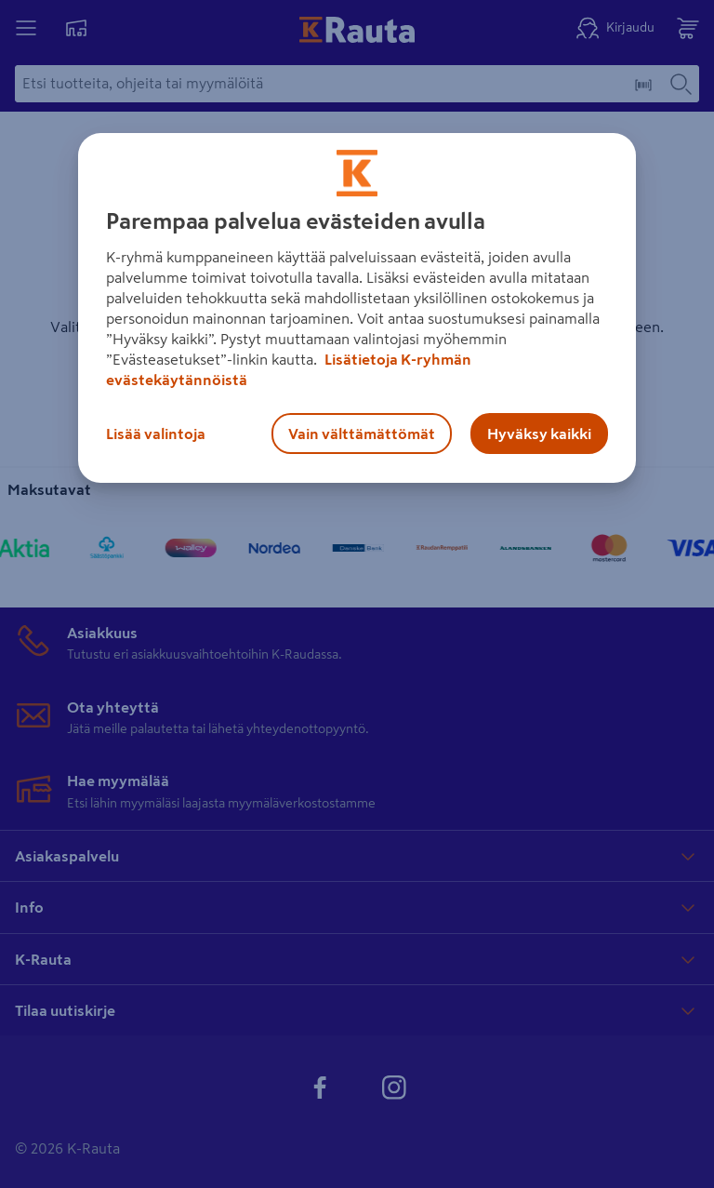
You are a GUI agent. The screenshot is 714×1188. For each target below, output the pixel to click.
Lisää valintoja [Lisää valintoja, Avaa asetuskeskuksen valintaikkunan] (155, 433)
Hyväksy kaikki (539, 433)
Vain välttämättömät (361, 433)
